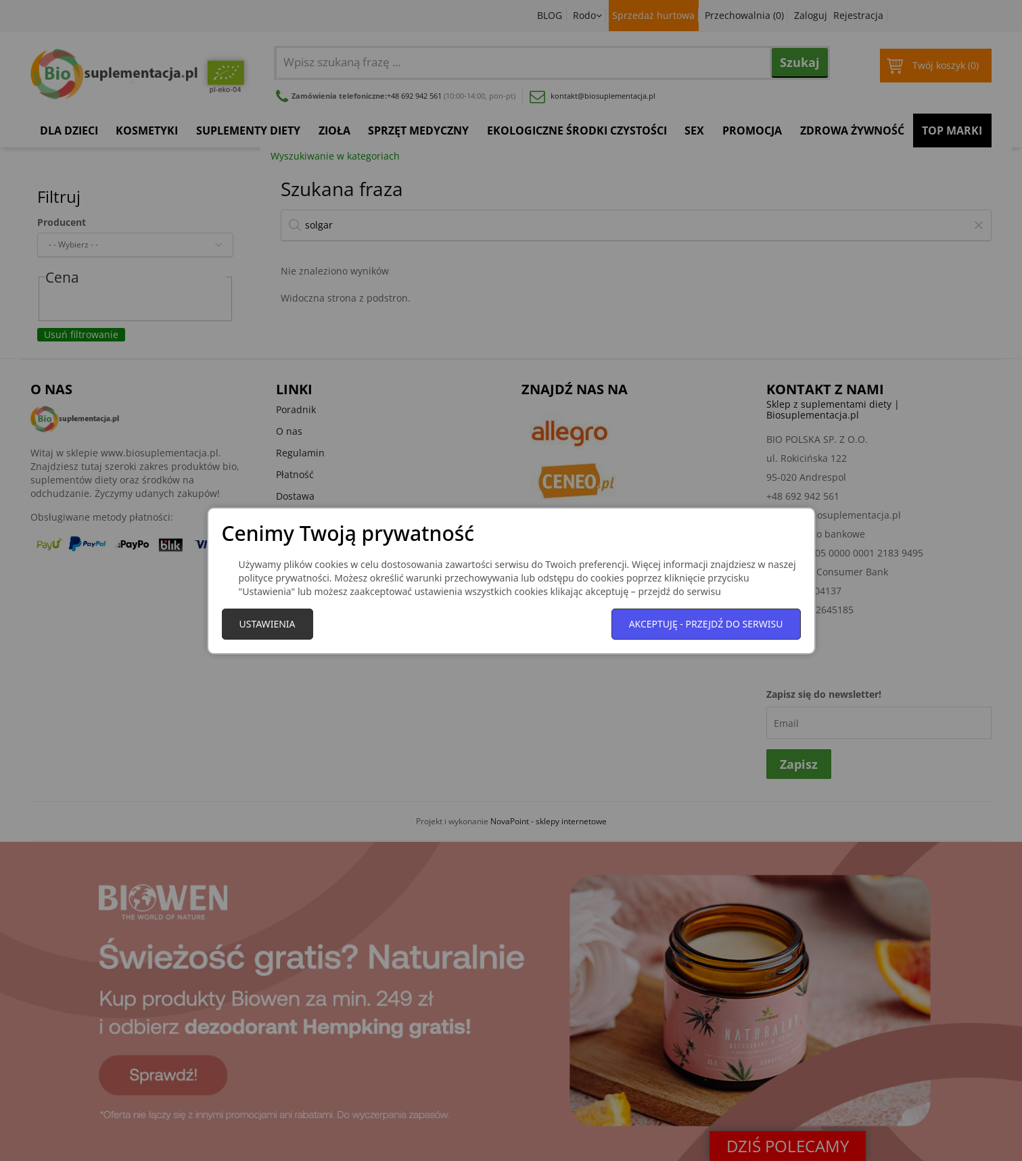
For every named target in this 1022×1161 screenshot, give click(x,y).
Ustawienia (267, 623)
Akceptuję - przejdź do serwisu (706, 623)
